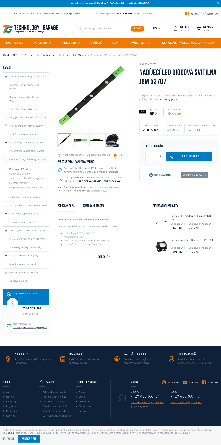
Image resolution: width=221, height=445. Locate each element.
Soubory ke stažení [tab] (93, 206)
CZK (155, 28)
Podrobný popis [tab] (66, 206)
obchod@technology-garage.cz (30, 327)
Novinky (10, 396)
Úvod (6, 55)
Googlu (10, 433)
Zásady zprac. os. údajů (55, 406)
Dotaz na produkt (100, 155)
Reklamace (12, 411)
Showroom (85, 406)
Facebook (195, 13)
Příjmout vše (29, 438)
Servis (15, 13)
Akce (8, 392)
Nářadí (16, 55)
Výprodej (11, 401)
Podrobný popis (168, 99)
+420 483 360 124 (31, 308)
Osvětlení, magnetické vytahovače (42, 55)
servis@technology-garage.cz (186, 402)
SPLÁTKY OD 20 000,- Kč (194, 175)
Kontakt (24, 13)
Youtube (193, 382)
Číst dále (103, 257)
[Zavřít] (218, 3)
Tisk (120, 155)
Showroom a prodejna (68, 13)
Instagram (212, 13)
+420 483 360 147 (185, 396)
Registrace (12, 406)
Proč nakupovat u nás (54, 396)
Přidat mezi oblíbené (72, 155)
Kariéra (82, 411)
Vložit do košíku (186, 157)
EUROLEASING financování (57, 415)
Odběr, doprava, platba (55, 392)
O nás (6, 13)
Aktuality (36, 13)
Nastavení (8, 438)
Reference (48, 13)
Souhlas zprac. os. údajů (55, 411)
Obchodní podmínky (54, 401)
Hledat (137, 28)
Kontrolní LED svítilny (77, 55)
